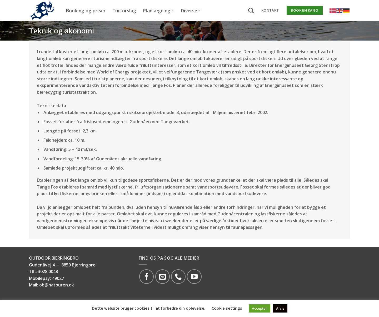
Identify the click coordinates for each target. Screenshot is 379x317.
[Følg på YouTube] (194, 276)
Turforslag (124, 10)
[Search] (251, 10)
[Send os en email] (162, 276)
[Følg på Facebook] (146, 276)
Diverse (191, 10)
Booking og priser (86, 10)
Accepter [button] (259, 308)
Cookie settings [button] (227, 308)
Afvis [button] (280, 308)
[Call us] (178, 276)
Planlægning (158, 10)
